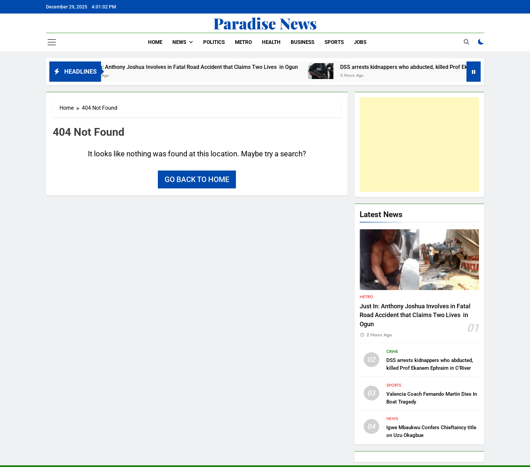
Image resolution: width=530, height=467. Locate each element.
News (179, 42)
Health (271, 42)
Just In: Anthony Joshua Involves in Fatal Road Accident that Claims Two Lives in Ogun (198, 67)
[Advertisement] (419, 144)
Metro (243, 42)
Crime (392, 351)
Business (302, 42)
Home (155, 42)
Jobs (360, 42)
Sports (334, 42)
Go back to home (197, 179)
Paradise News (265, 23)
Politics (214, 42)
